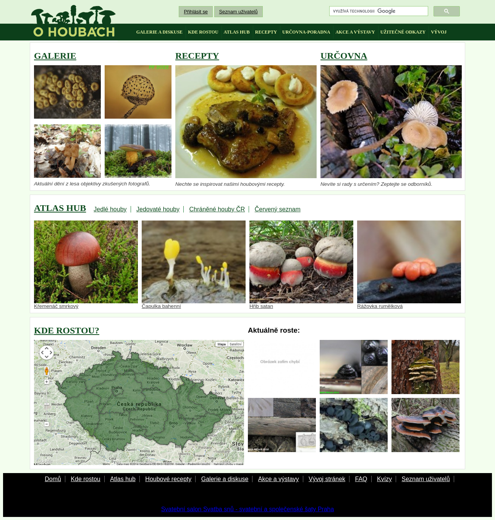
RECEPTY (197, 56)
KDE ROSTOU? (66, 330)
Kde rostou (85, 479)
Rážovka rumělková (409, 265)
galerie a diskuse (159, 32)
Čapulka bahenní (194, 265)
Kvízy (384, 479)
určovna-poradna (306, 32)
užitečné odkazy (402, 32)
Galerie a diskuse (225, 479)
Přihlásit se (196, 11)
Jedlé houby (110, 209)
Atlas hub (123, 479)
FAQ (361, 479)
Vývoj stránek (327, 479)
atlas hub (237, 32)
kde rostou (203, 32)
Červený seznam (278, 209)
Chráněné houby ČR (217, 209)
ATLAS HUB (60, 208)
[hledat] (378, 11)
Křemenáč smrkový (86, 265)
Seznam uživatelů (238, 11)
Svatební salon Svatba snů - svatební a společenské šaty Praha (247, 509)
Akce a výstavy (278, 479)
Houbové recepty (168, 479)
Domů (53, 479)
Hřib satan (301, 265)
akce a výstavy (355, 32)
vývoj (438, 32)
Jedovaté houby (158, 209)
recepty (266, 32)
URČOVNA (343, 56)
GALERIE (55, 56)
